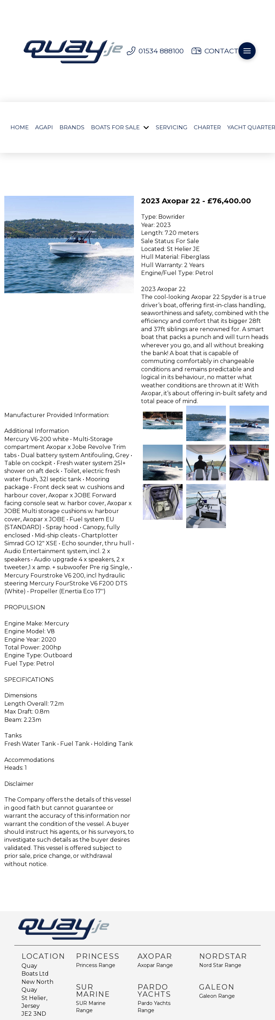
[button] (247, 50)
